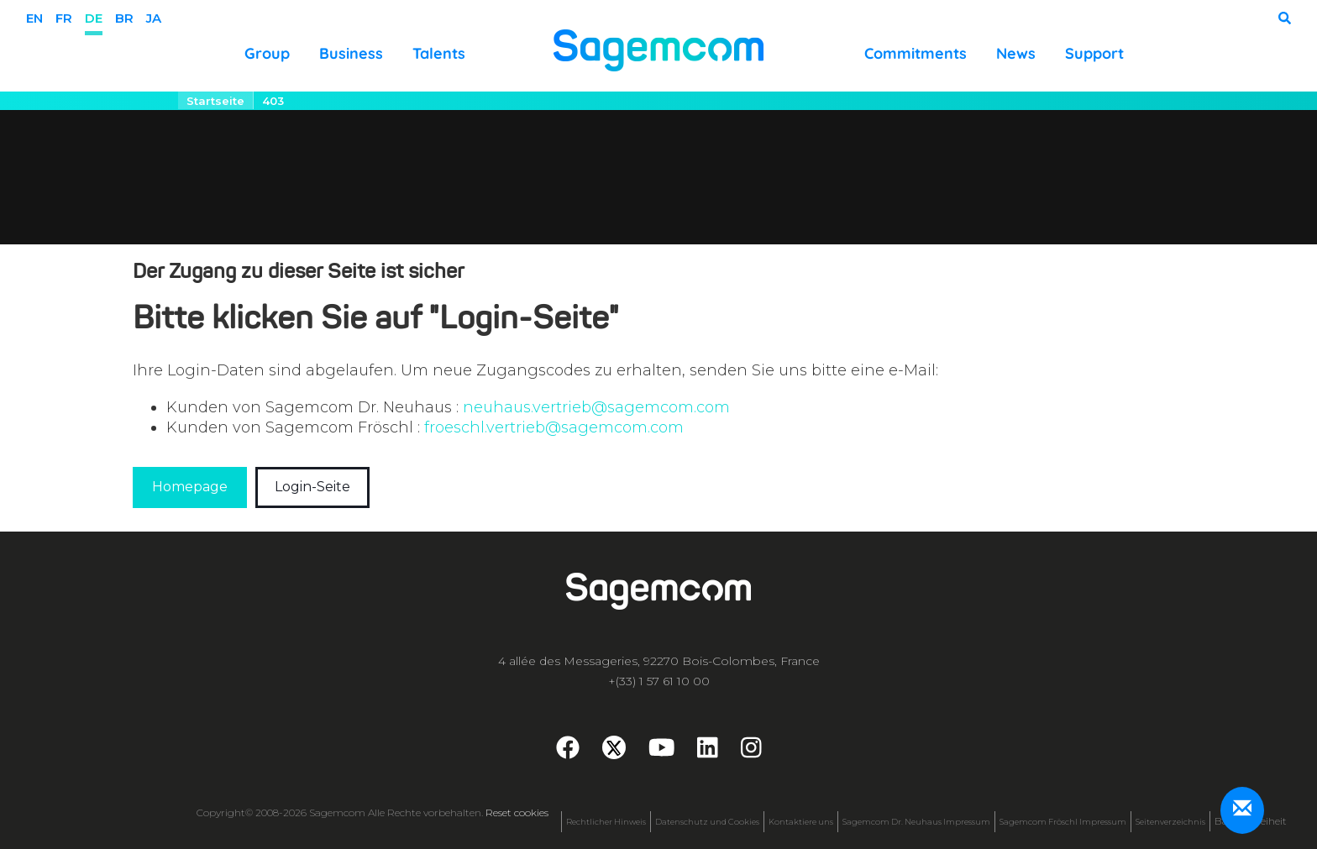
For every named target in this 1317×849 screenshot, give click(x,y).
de (93, 18)
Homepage (190, 487)
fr (63, 18)
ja (153, 18)
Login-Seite (312, 487)
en (34, 18)
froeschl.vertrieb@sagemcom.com (554, 427)
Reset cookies (516, 812)
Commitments (915, 53)
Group (267, 53)
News (1016, 53)
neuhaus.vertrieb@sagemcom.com (596, 407)
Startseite (215, 100)
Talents (438, 53)
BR (124, 18)
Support (1094, 53)
